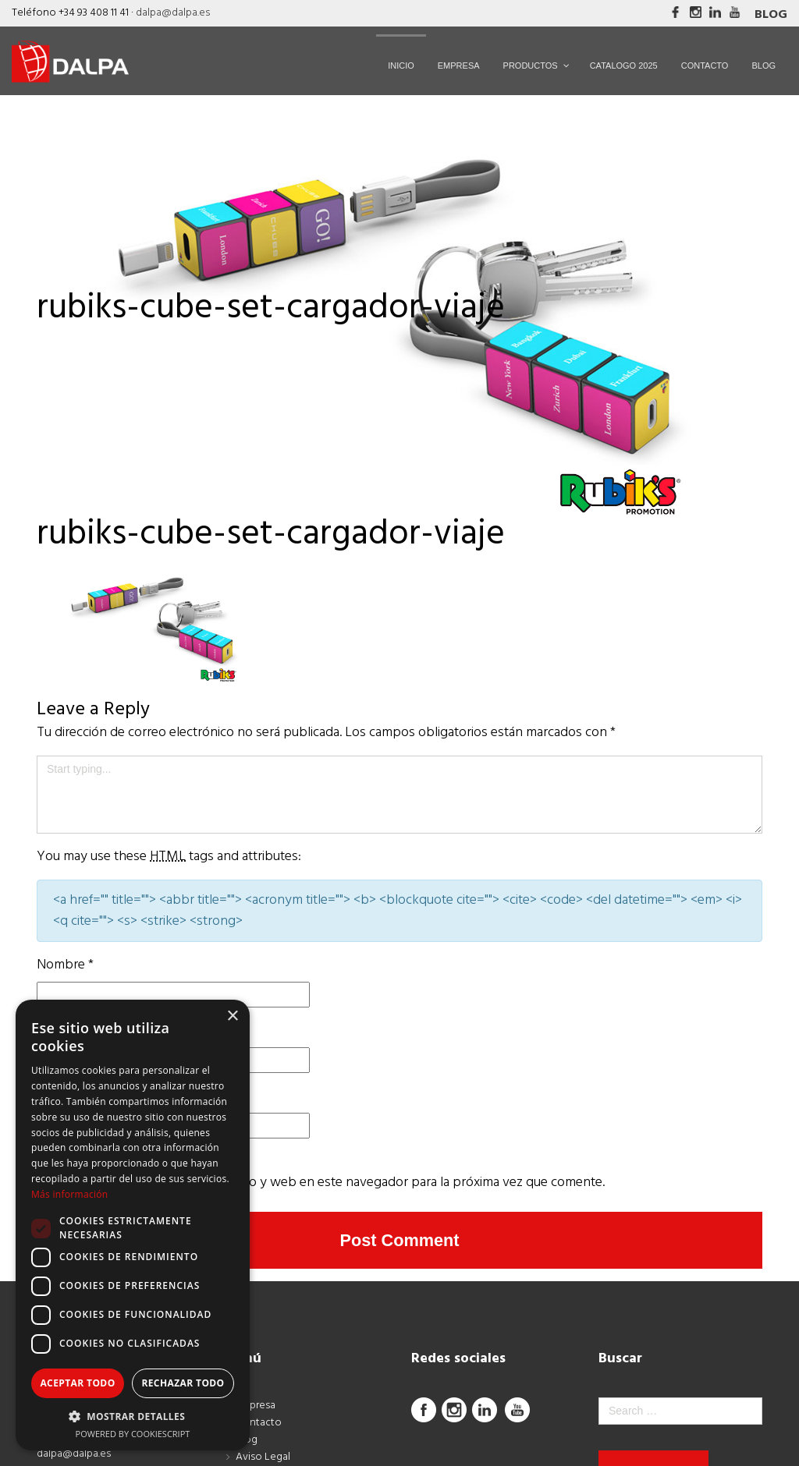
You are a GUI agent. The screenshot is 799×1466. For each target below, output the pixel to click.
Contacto (259, 1425)
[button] (132, 1416)
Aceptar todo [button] (77, 1383)
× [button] (232, 1016)
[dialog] (133, 1225)
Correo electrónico (95, 1030)
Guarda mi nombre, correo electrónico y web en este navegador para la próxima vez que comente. (321, 1182)
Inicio (52, 338)
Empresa (255, 1408)
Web (51, 1096)
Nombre (65, 965)
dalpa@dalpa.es (173, 13)
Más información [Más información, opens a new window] (69, 1194)
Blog (771, 15)
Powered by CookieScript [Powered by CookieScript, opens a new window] (133, 1433)
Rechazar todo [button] (182, 1383)
